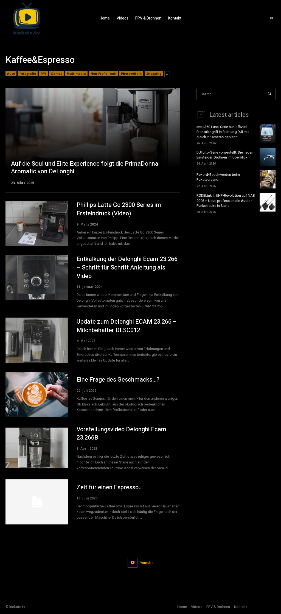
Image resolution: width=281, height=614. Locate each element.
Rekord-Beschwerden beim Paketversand (218, 177)
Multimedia (76, 73)
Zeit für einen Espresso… (110, 487)
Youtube (146, 562)
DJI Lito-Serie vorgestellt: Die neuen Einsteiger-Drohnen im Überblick (224, 155)
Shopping (154, 73)
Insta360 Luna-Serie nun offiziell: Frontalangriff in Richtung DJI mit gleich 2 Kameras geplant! (222, 131)
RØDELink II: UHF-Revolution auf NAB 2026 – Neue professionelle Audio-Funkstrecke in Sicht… (225, 200)
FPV (43, 73)
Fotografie (28, 73)
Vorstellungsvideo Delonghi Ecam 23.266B (122, 433)
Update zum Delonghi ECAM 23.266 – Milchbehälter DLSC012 (127, 326)
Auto (10, 73)
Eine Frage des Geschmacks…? (118, 379)
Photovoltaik (131, 73)
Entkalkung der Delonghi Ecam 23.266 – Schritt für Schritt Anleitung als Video (127, 267)
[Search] (270, 94)
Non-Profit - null (103, 73)
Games (56, 73)
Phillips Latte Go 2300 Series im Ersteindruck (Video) (119, 209)
